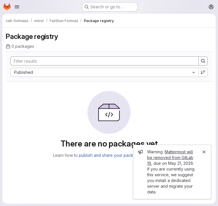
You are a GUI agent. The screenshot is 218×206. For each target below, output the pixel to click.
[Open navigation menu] (17, 6)
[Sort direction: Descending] (203, 72)
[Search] (102, 61)
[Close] (204, 151)
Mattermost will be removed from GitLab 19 (170, 157)
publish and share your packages (111, 155)
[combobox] (104, 72)
